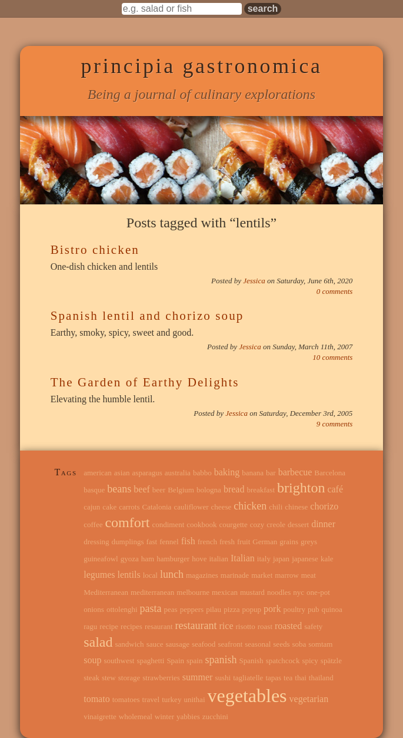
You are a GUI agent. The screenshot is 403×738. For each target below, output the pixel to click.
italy (264, 558)
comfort (127, 522)
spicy (310, 660)
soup (92, 660)
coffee (93, 524)
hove (199, 558)
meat (308, 575)
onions (94, 609)
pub (313, 609)
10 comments (332, 357)
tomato (96, 699)
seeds (281, 644)
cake (109, 506)
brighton (301, 487)
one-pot (318, 592)
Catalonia (157, 506)
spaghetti (150, 660)
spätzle (331, 660)
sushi (223, 677)
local (150, 575)
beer (158, 489)
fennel (168, 541)
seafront (230, 644)
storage (129, 677)
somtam (320, 644)
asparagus (147, 472)
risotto (245, 626)
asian (122, 472)
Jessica (255, 280)
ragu (90, 626)
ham (147, 558)
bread (234, 489)
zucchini (215, 716)
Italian (243, 558)
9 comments (335, 423)
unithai (194, 699)
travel (151, 699)
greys (309, 541)
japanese (305, 558)
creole (276, 524)
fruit (243, 541)
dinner (323, 524)
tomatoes (126, 699)
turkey (171, 699)
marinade (235, 575)
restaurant (196, 625)
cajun (92, 506)
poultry (294, 609)
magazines (202, 575)
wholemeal (135, 716)
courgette (233, 524)
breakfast (261, 489)
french (207, 541)
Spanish (251, 660)
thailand (321, 677)
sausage (177, 644)
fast (151, 541)
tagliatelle (248, 677)
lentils (129, 575)
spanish (221, 660)
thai (301, 677)
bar (271, 472)
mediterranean (152, 592)
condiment (168, 524)
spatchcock (283, 660)
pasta (151, 608)
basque (94, 489)
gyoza (130, 558)
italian (218, 558)
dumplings (128, 541)
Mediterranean (106, 592)
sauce (155, 644)
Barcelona (329, 472)
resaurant (159, 626)
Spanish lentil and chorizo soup (147, 316)
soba (299, 644)
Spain (175, 660)
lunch (172, 574)
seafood (203, 644)
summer (197, 677)
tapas (273, 677)
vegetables (247, 695)
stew (109, 677)
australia (178, 472)
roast (265, 626)
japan (281, 558)
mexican (225, 592)
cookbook (201, 524)
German (264, 541)
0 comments (335, 291)
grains (288, 541)
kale (327, 558)
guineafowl (101, 558)
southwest (119, 660)
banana (253, 472)
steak (91, 677)
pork (272, 609)
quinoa (331, 609)
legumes (99, 575)
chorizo (324, 506)
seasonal (258, 644)
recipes (131, 626)
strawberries (161, 677)
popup (252, 609)
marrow (286, 575)
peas (171, 609)
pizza (231, 609)
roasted (288, 626)
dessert (298, 524)
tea (288, 677)
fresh (227, 541)
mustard (252, 592)
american (98, 472)
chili (275, 506)
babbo (202, 472)
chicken (250, 506)
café (335, 489)
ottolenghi (122, 609)
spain (194, 660)
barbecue (295, 472)
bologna (208, 489)
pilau (213, 609)
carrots (129, 506)
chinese (296, 506)
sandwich (129, 644)
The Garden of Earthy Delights (145, 382)
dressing (96, 541)
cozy (257, 524)
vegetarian (309, 699)
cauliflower (191, 506)
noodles (279, 592)
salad (98, 642)
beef (142, 489)
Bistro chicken (95, 250)
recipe (108, 626)
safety (313, 626)
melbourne (192, 592)
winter (164, 716)
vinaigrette (100, 716)
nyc (298, 592)
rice (226, 626)
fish (188, 541)
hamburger (172, 558)
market (261, 575)
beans (119, 489)
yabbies (188, 716)
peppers (192, 609)
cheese (221, 506)
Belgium (181, 489)
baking (227, 472)
